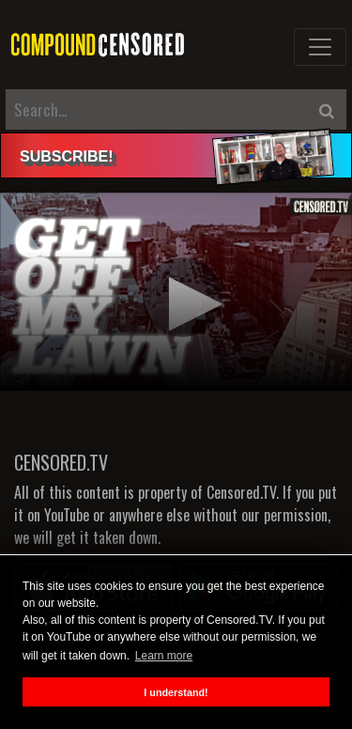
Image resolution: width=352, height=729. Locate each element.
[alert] (176, 155)
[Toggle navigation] (320, 47)
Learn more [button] (163, 655)
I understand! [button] (175, 692)
